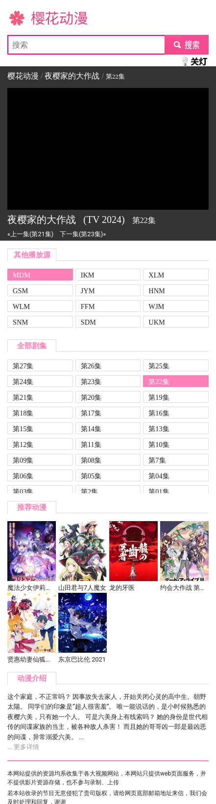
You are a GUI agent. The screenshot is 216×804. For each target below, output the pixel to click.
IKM (88, 275)
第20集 (91, 397)
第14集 (91, 429)
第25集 (158, 366)
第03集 (23, 492)
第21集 (23, 397)
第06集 (23, 476)
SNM (20, 322)
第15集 (23, 429)
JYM (88, 291)
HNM (156, 291)
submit (186, 44)
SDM (88, 322)
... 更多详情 (23, 746)
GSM (20, 291)
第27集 (23, 366)
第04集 (158, 476)
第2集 (89, 492)
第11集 (91, 444)
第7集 (157, 460)
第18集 (23, 413)
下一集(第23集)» (83, 234)
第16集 (158, 413)
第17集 (91, 413)
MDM (21, 275)
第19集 (158, 397)
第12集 (23, 444)
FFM (88, 306)
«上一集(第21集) (30, 234)
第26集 (91, 366)
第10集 (158, 444)
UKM (156, 322)
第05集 (91, 476)
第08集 (91, 460)
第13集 (158, 429)
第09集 (23, 460)
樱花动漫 (23, 17)
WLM (21, 306)
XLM (156, 275)
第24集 (23, 382)
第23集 (91, 382)
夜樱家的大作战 (72, 76)
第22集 (158, 382)
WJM (156, 306)
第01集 (158, 492)
